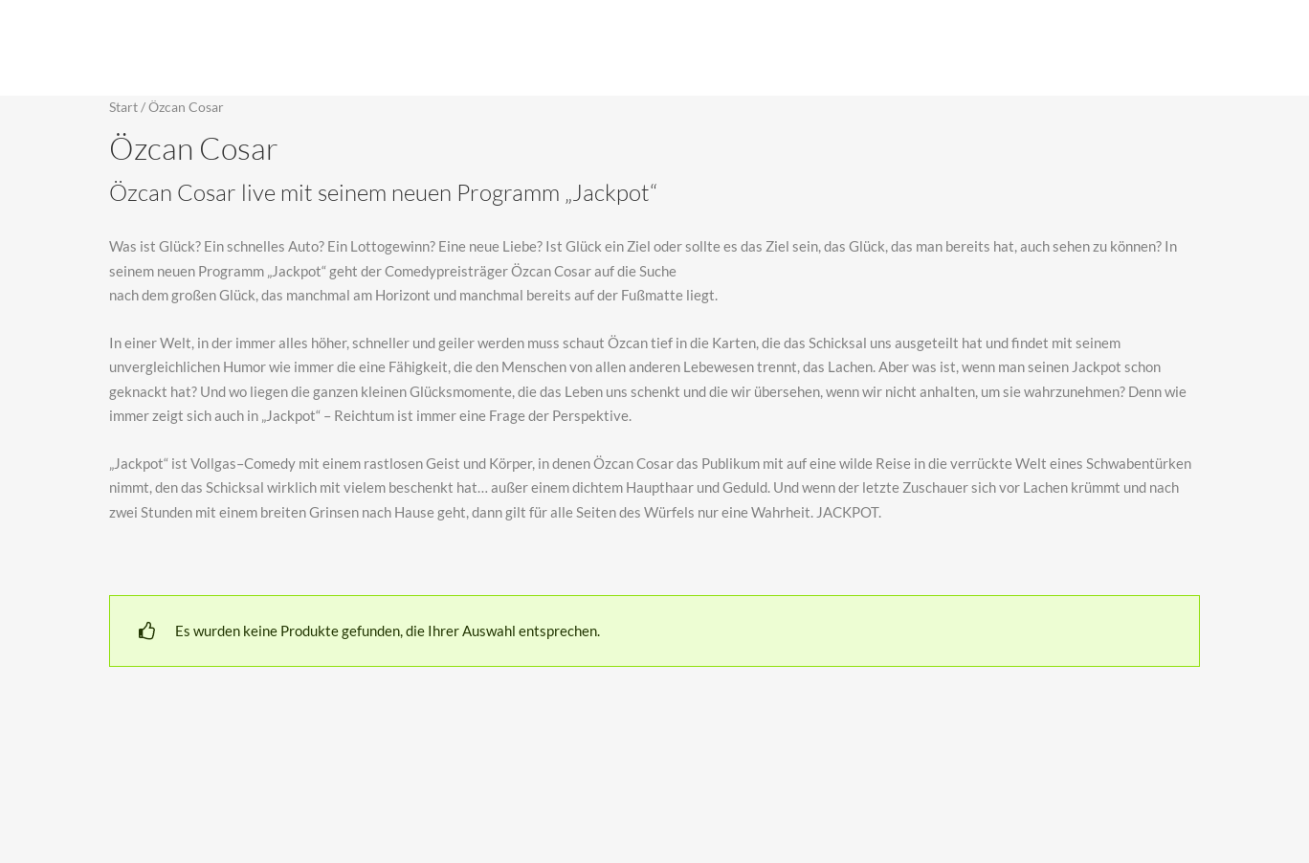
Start (123, 107)
